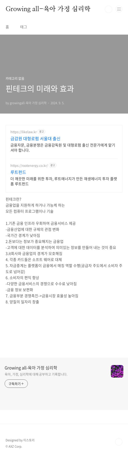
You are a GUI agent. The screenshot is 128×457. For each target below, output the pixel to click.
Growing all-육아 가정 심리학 (48, 9)
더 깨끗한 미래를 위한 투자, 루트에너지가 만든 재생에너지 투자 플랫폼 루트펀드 (63, 181)
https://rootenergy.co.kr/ (29, 165)
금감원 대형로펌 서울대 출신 (35, 138)
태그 (23, 26)
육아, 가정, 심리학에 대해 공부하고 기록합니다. (36, 374)
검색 (108, 9)
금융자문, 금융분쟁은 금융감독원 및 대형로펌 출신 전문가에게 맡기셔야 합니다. (62, 147)
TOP (118, 442)
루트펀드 (18, 172)
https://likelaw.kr (23, 132)
